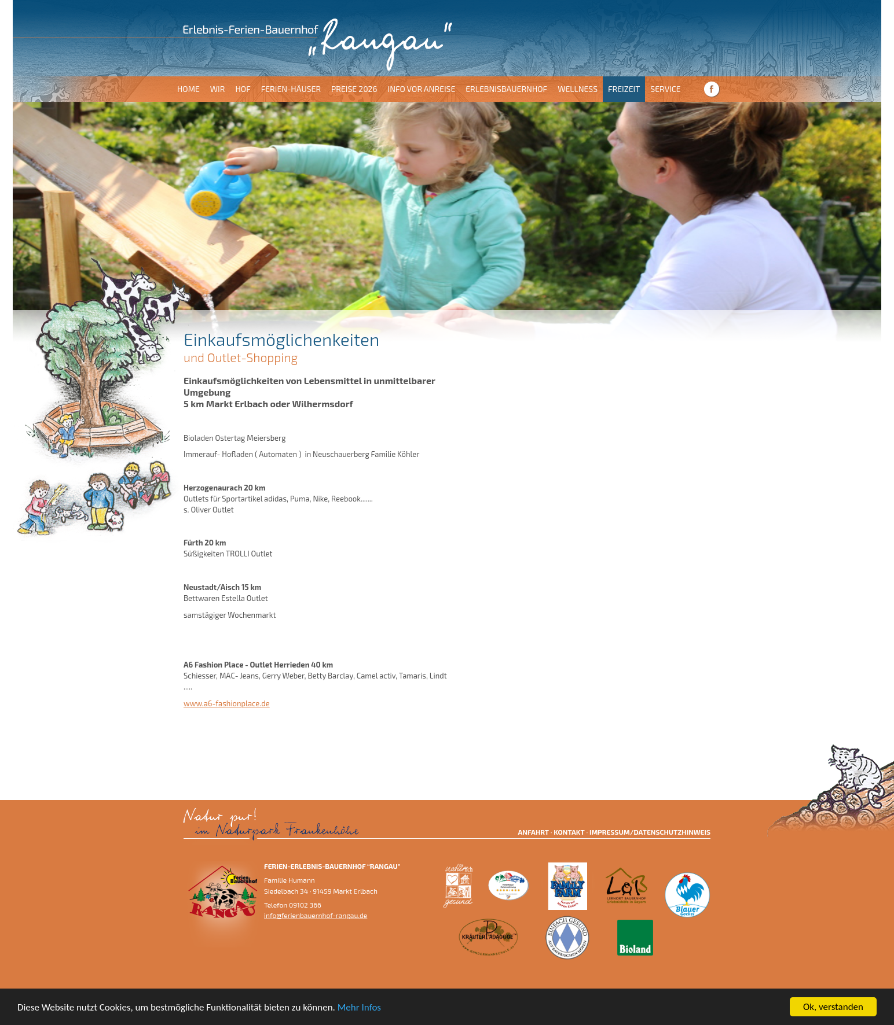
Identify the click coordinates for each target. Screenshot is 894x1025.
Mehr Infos (359, 1007)
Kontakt (569, 832)
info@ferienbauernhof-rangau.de (315, 915)
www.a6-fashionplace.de (227, 703)
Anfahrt (533, 832)
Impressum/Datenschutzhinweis (649, 832)
